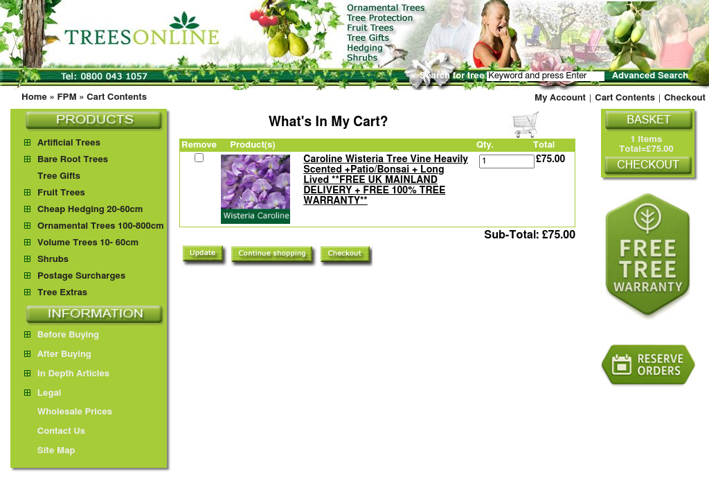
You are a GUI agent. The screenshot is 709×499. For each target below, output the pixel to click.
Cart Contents (117, 97)
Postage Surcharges (81, 276)
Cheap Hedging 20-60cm (90, 209)
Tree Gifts (58, 176)
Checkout (685, 98)
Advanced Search (650, 75)
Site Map (49, 450)
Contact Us (54, 431)
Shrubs (53, 259)
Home (34, 97)
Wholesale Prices (68, 412)
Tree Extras (62, 292)
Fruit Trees (61, 193)
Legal (42, 393)
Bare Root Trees (72, 159)
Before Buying (61, 335)
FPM (66, 97)
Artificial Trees (68, 143)
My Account (560, 98)
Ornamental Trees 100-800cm (100, 226)
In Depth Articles (66, 373)
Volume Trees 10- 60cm (87, 242)
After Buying (57, 354)
